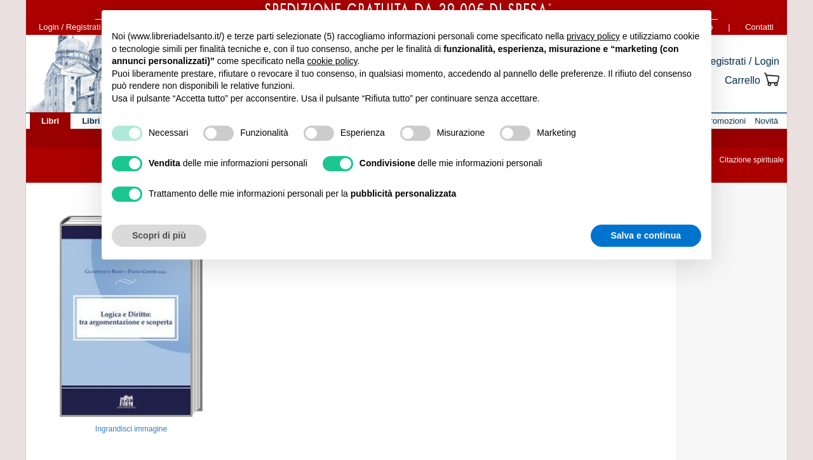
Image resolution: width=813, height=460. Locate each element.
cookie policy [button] (332, 61)
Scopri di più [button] (159, 235)
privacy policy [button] (593, 36)
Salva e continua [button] (646, 235)
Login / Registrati (70, 27)
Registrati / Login (741, 61)
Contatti (759, 27)
